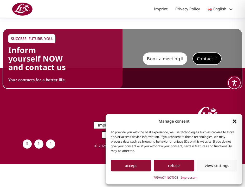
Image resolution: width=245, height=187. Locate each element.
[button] (234, 121)
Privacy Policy (187, 8)
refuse (174, 165)
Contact (207, 59)
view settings (217, 165)
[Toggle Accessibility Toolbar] (234, 83)
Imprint (160, 8)
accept (131, 165)
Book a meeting (165, 59)
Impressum (189, 177)
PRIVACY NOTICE (165, 177)
